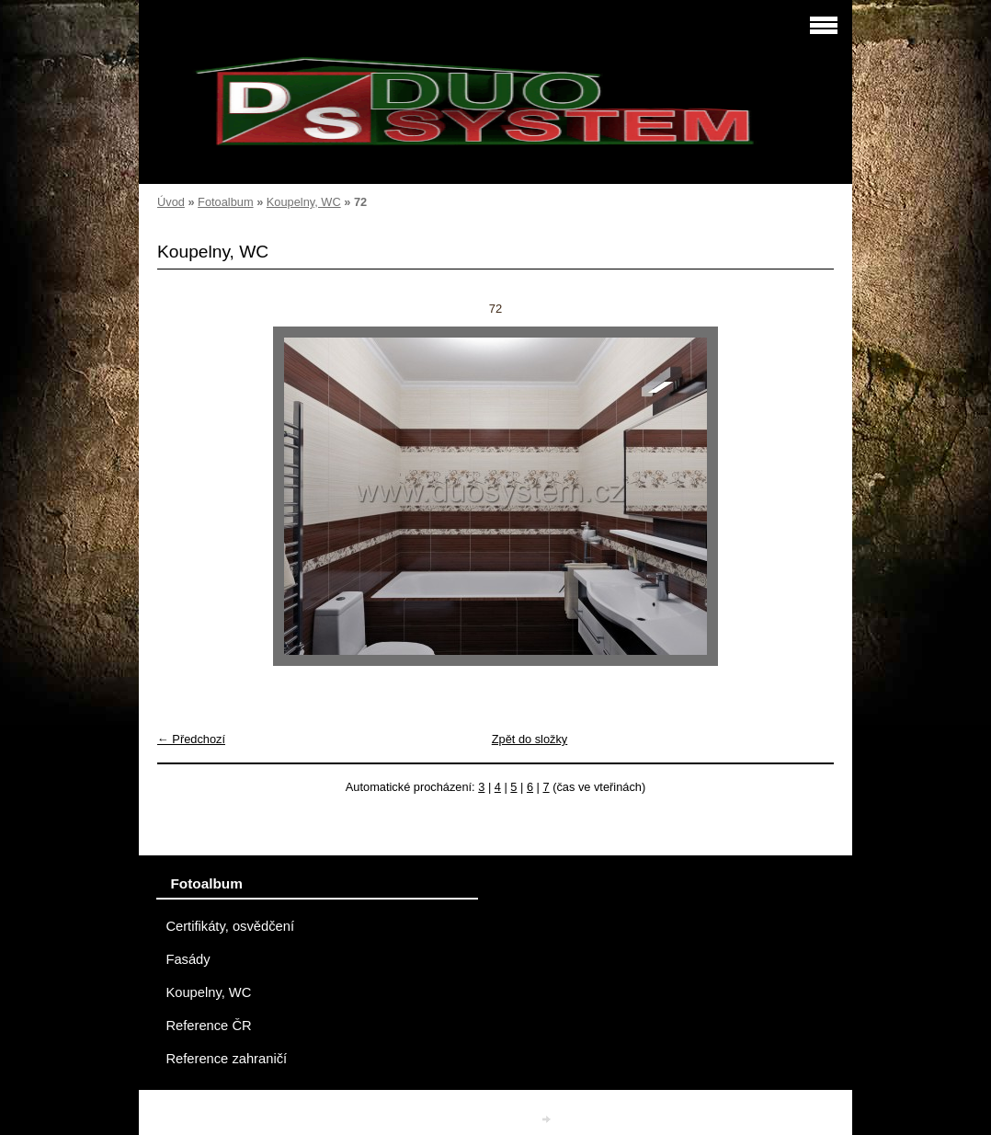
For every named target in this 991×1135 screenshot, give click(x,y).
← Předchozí (191, 739)
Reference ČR (208, 1025)
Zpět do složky (530, 739)
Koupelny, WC (304, 202)
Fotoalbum (225, 202)
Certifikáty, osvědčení (229, 926)
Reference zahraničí (226, 1058)
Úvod (171, 202)
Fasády (187, 959)
